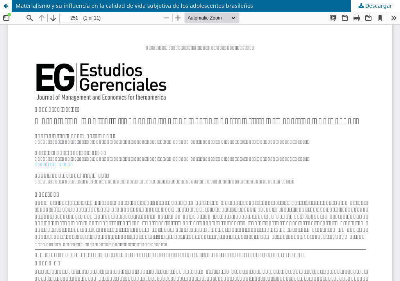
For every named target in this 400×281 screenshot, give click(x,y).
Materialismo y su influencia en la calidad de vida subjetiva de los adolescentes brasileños (134, 5)
